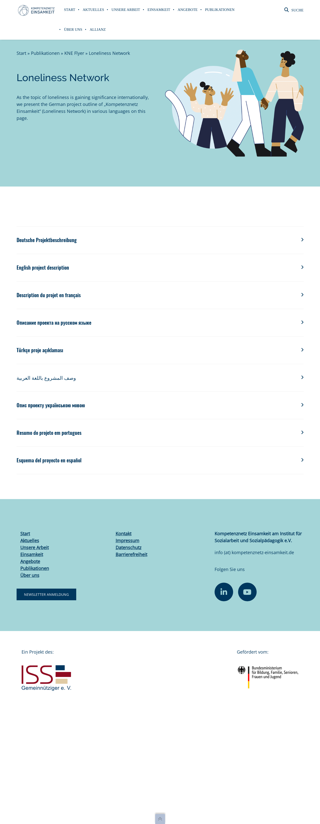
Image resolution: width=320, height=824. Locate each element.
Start (21, 53)
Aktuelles (29, 540)
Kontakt (123, 534)
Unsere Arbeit (34, 547)
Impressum (127, 540)
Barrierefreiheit (131, 554)
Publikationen (45, 53)
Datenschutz (128, 547)
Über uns (29, 575)
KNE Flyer (74, 53)
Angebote (30, 561)
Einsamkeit (31, 554)
